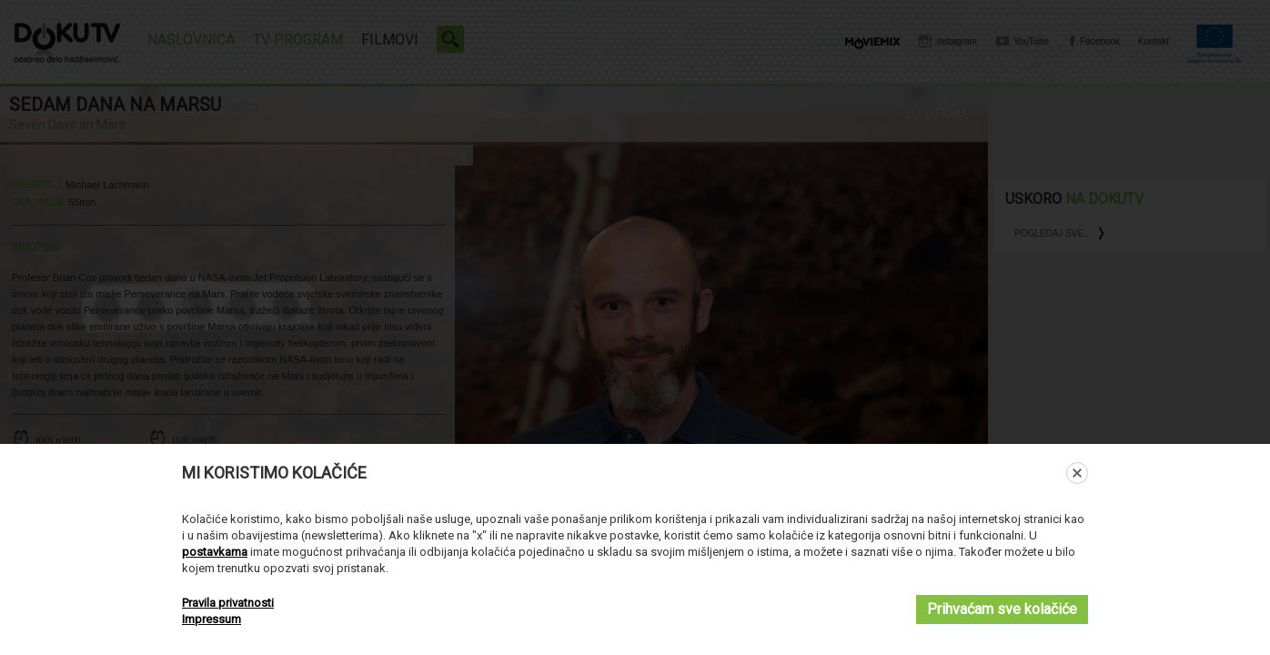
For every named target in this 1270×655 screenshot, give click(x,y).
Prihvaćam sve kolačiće (1002, 609)
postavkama (214, 552)
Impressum (211, 619)
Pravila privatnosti (228, 603)
